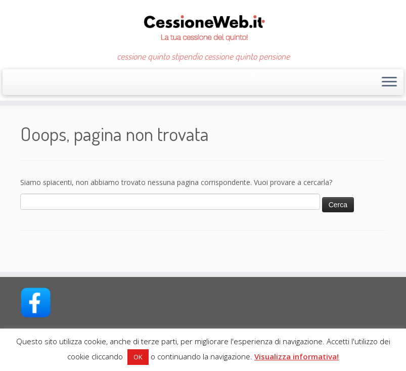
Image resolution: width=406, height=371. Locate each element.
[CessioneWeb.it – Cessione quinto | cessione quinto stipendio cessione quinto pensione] (203, 25)
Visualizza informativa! (296, 356)
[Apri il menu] (389, 82)
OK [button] (138, 356)
